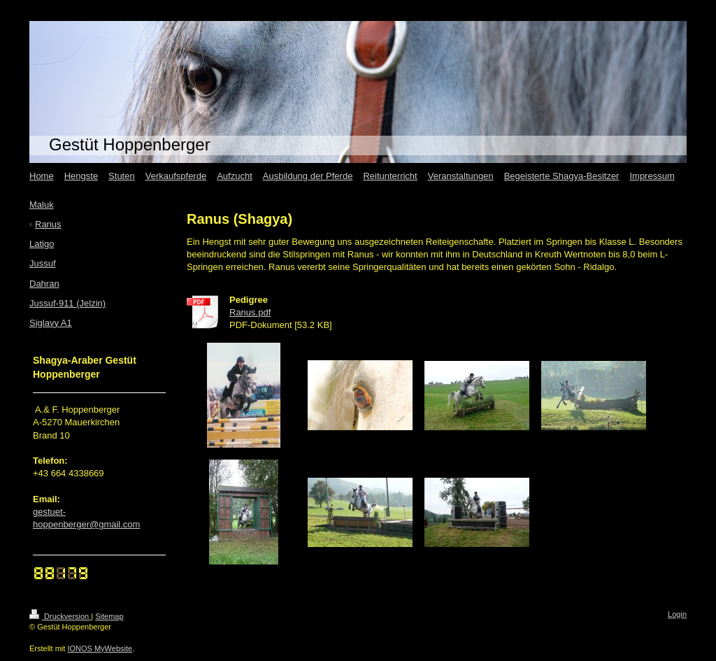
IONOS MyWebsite (99, 648)
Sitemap (109, 616)
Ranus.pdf (250, 312)
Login (677, 614)
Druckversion (60, 616)
